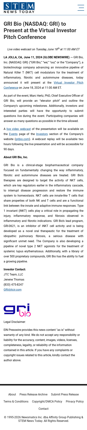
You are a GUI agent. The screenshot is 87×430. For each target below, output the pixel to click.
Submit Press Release (65, 394)
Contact (43, 408)
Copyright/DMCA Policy (47, 401)
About (12, 394)
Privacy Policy (75, 401)
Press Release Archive (33, 394)
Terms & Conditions (15, 401)
